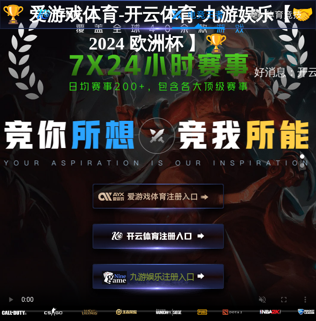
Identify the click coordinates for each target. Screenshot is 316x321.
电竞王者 (198, 14)
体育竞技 (276, 14)
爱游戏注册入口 (158, 200)
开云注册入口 (158, 240)
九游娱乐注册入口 (158, 280)
